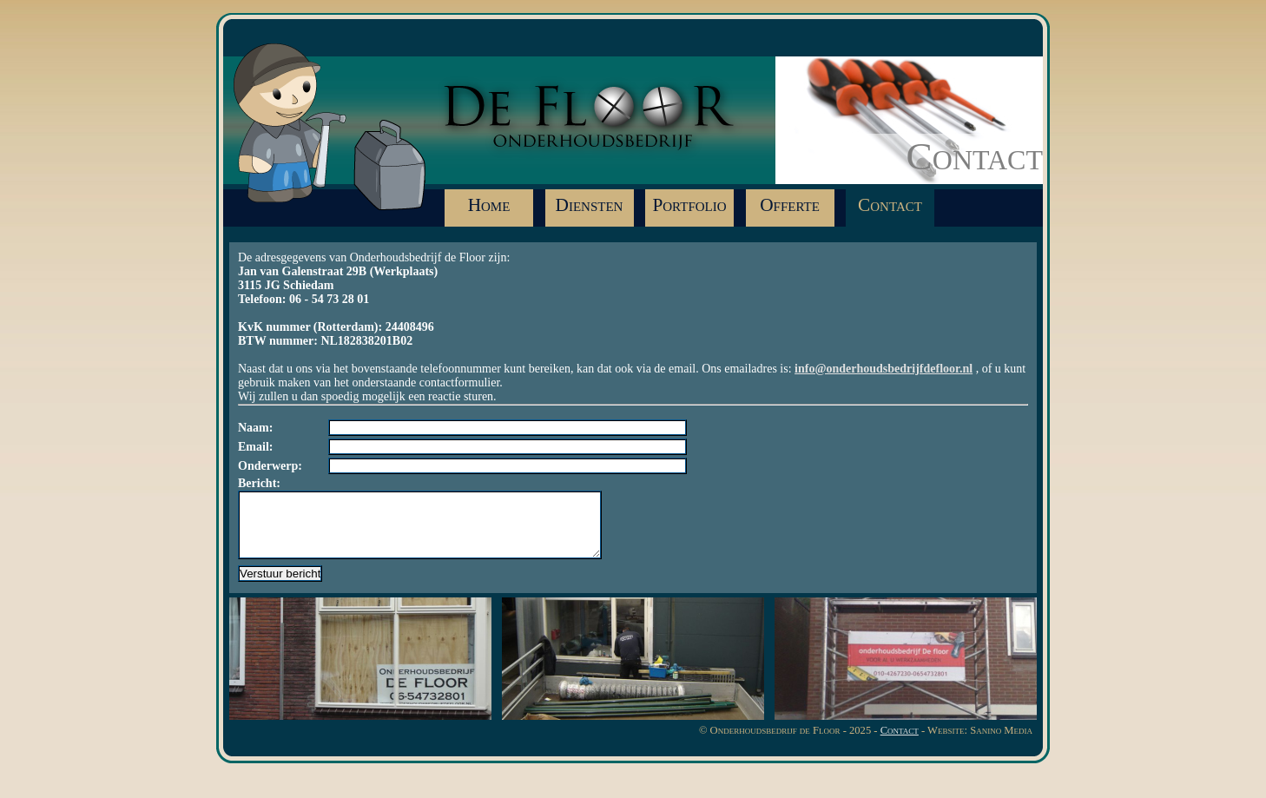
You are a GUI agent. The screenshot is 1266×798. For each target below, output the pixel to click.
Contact (890, 205)
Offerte (790, 205)
